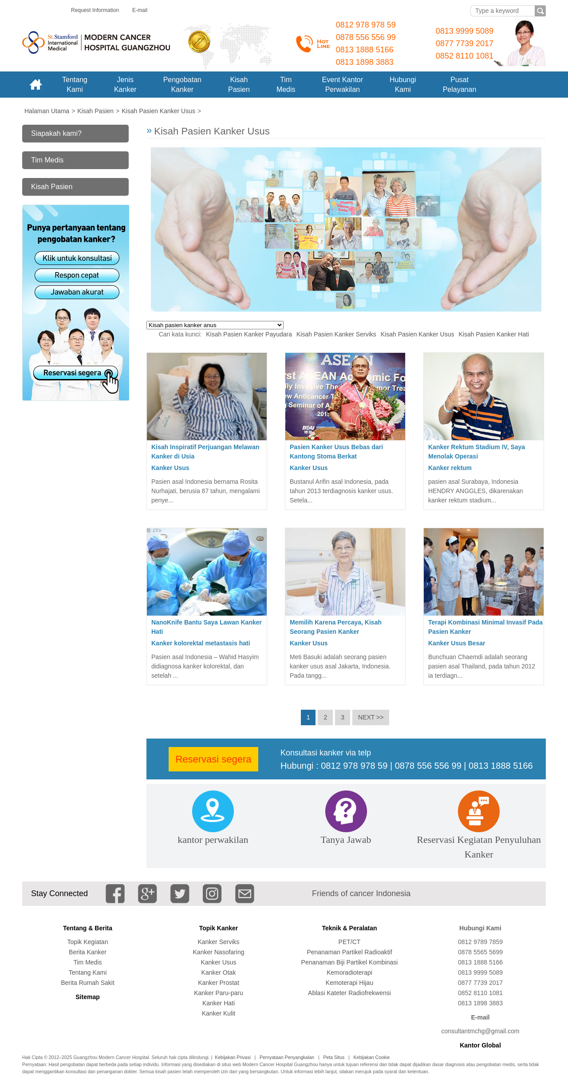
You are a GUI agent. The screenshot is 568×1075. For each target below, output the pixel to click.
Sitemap (87, 996)
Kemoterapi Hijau (349, 982)
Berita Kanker (87, 952)
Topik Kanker (218, 928)
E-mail (139, 10)
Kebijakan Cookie (372, 1057)
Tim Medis (47, 160)
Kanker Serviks (218, 941)
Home (35, 84)
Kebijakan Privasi (233, 1057)
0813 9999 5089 (464, 31)
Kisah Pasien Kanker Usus (417, 334)
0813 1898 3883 (365, 62)
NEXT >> (370, 717)
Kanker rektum (450, 467)
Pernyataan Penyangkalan (287, 1057)
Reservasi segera (213, 759)
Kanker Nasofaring (219, 952)
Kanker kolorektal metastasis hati (200, 643)
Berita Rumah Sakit (87, 982)
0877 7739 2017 (464, 43)
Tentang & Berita (87, 928)
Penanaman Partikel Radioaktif (349, 952)
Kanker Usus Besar (456, 643)
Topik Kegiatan (87, 941)
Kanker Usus (170, 467)
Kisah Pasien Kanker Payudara (249, 334)
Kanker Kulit (218, 1013)
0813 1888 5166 (365, 49)
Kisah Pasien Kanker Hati (494, 334)
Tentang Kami (88, 972)
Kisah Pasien (51, 186)
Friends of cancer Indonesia (361, 893)
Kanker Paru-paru (218, 992)
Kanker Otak (218, 972)
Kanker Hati (218, 1003)
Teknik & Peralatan (349, 928)
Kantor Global (480, 1045)
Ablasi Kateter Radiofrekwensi (349, 992)
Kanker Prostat (218, 982)
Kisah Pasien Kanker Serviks (336, 334)
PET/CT (350, 941)
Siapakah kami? (56, 133)
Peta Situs (333, 1057)
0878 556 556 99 (366, 37)
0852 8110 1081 (464, 55)
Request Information (95, 10)
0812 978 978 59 (366, 24)
